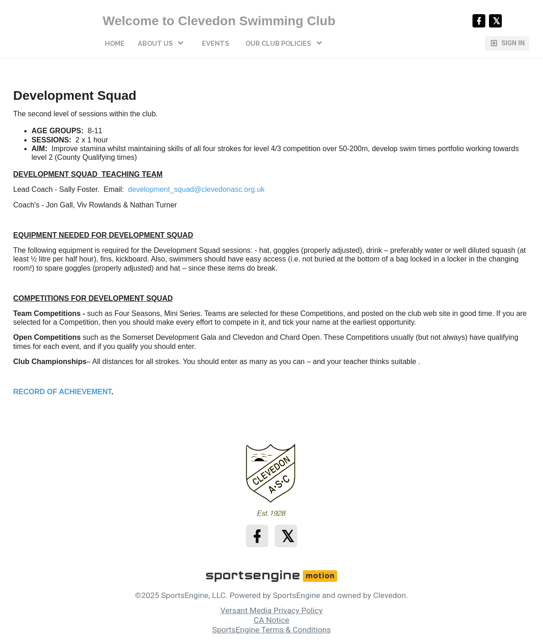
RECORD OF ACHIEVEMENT (62, 392)
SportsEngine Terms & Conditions (271, 629)
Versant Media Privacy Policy (271, 610)
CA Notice (271, 620)
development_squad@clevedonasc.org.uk (196, 189)
